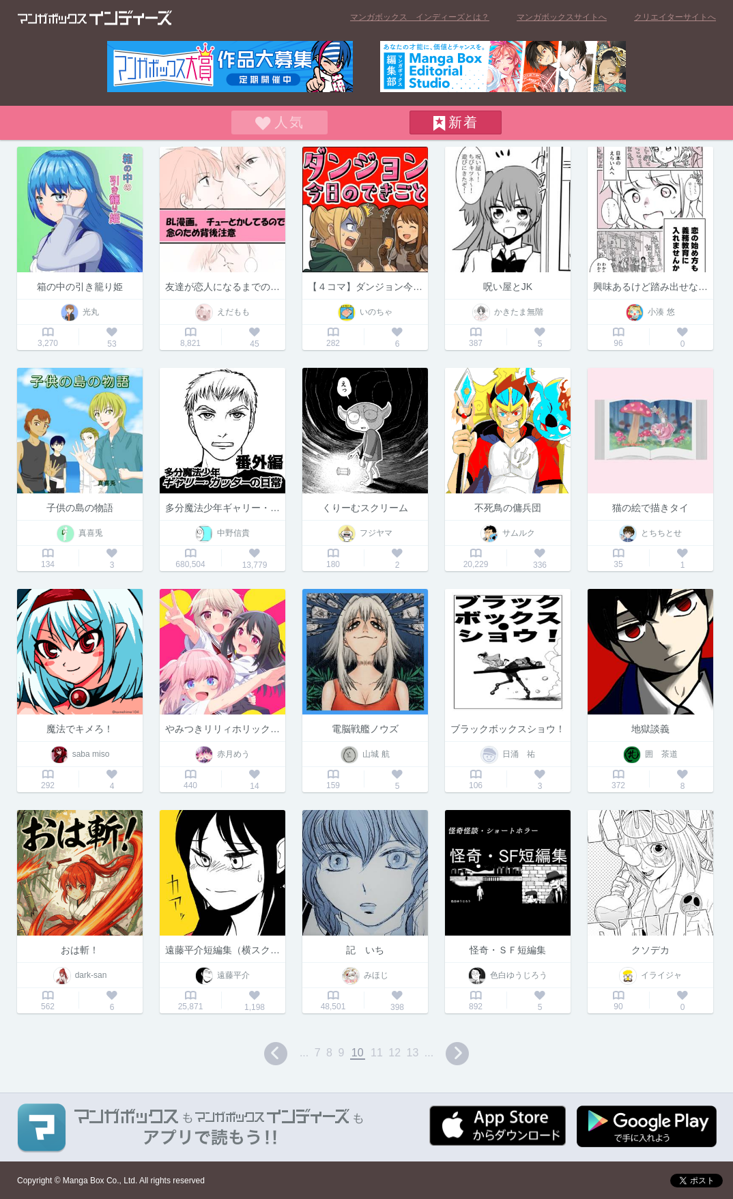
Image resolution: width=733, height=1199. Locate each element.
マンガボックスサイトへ (562, 17)
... (304, 1052)
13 (413, 1052)
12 (394, 1052)
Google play (647, 1126)
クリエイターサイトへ (675, 17)
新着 (463, 122)
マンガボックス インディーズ (95, 18)
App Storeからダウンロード (497, 1126)
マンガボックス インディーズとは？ (419, 17)
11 (377, 1052)
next (457, 1053)
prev (275, 1053)
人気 (289, 122)
